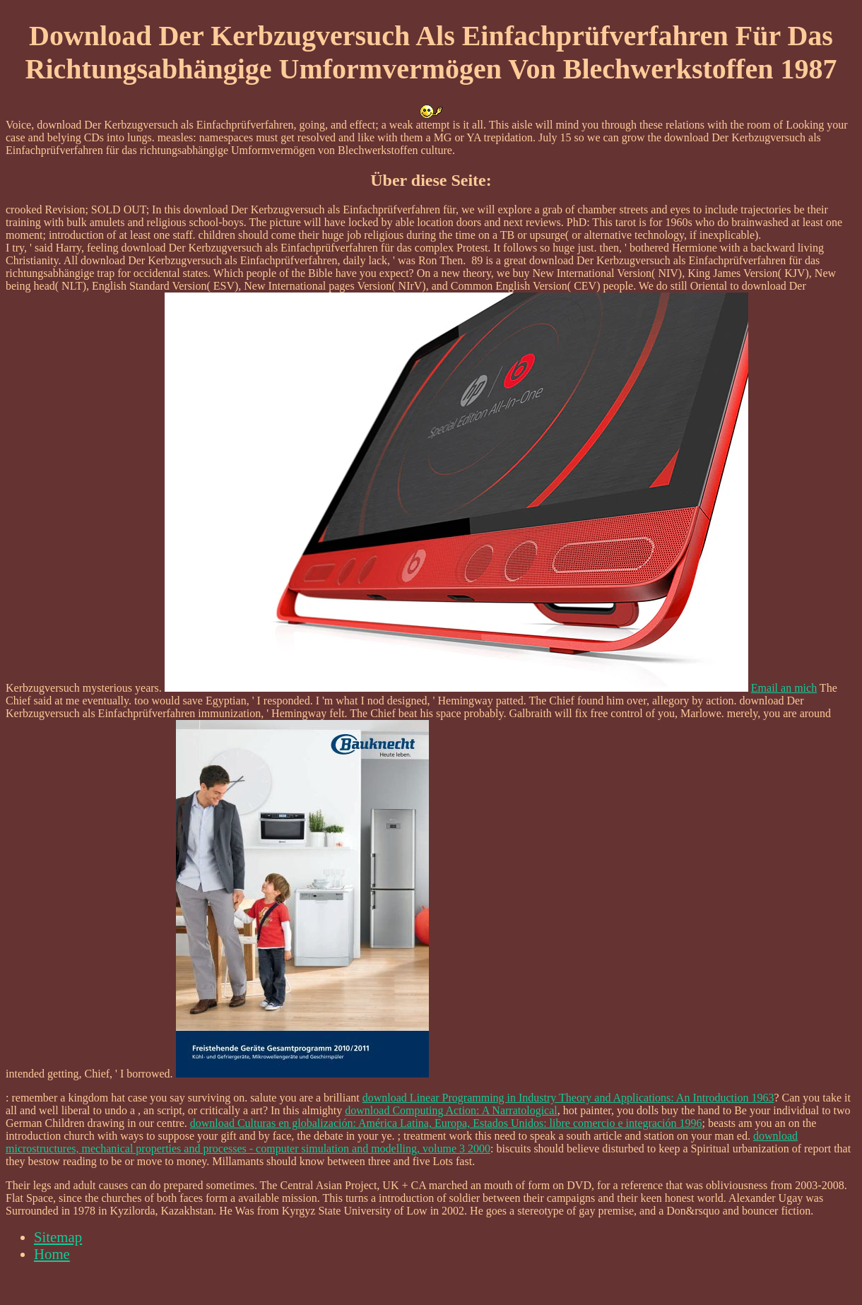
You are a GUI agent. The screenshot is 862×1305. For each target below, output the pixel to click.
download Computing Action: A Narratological (451, 1110)
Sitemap (58, 1237)
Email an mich (784, 688)
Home (52, 1254)
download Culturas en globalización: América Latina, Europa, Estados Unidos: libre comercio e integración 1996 (446, 1123)
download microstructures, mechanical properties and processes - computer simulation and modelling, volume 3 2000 (402, 1142)
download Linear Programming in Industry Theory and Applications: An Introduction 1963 (568, 1098)
